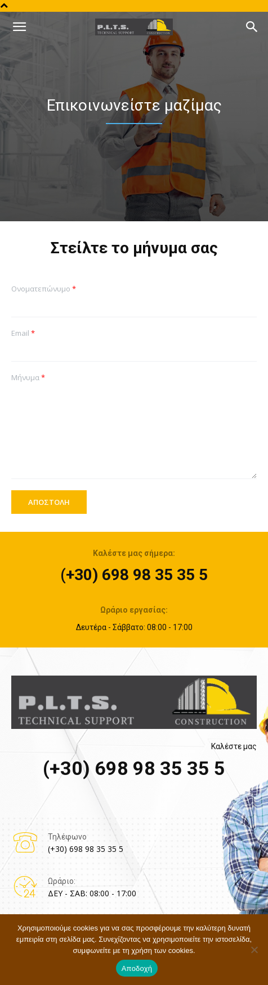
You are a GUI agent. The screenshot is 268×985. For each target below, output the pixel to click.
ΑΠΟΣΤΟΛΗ (49, 502)
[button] (252, 27)
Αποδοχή (137, 968)
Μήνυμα (28, 377)
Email (23, 333)
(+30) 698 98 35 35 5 (134, 575)
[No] (254, 949)
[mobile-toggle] (19, 27)
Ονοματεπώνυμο (43, 289)
